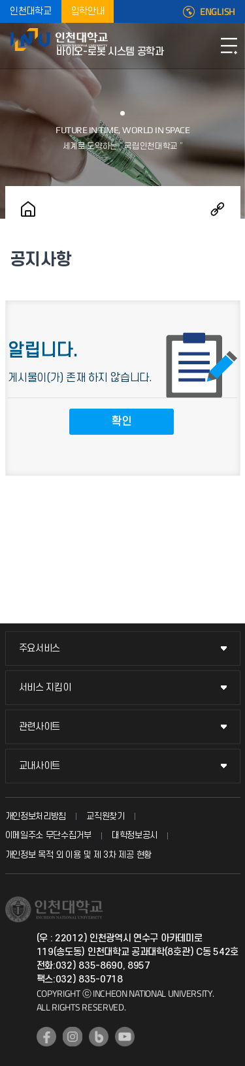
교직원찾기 (105, 816)
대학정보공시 (134, 835)
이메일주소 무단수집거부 (48, 835)
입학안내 (88, 11)
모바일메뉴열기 (228, 46)
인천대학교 (31, 11)
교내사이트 (40, 766)
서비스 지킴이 (45, 687)
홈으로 (28, 209)
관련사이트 (40, 726)
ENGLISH (217, 12)
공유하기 (217, 209)
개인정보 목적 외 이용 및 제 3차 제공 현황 (78, 855)
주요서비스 (40, 648)
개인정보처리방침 (36, 816)
